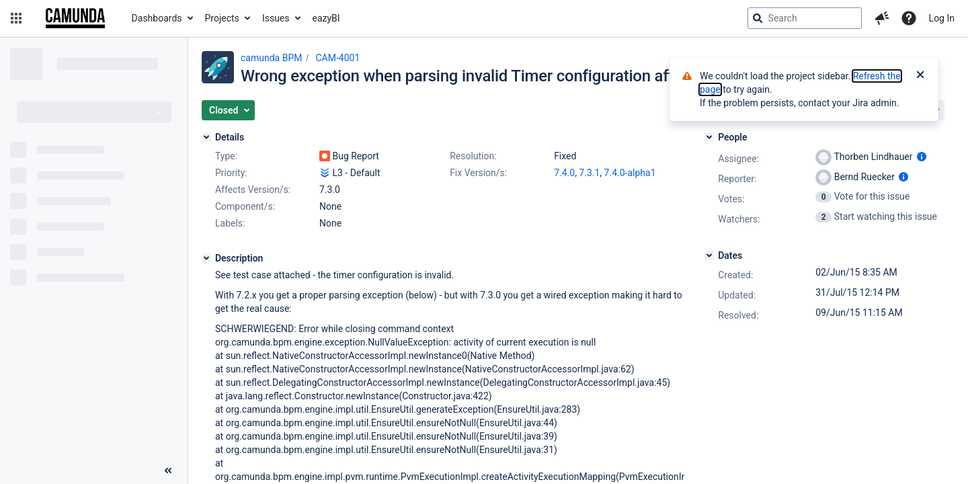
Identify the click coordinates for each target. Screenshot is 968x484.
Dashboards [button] (157, 18)
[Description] (206, 258)
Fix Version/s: (478, 172)
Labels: (230, 223)
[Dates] (709, 255)
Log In (942, 18)
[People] (709, 137)
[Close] (920, 76)
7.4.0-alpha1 (630, 172)
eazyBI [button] (326, 18)
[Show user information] (921, 156)
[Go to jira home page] (75, 18)
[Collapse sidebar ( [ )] (168, 470)
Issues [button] (276, 18)
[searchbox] (805, 18)
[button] (16, 18)
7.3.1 (589, 172)
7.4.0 (564, 172)
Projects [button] (222, 18)
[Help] (909, 18)
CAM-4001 (337, 57)
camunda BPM (271, 57)
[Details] (206, 137)
